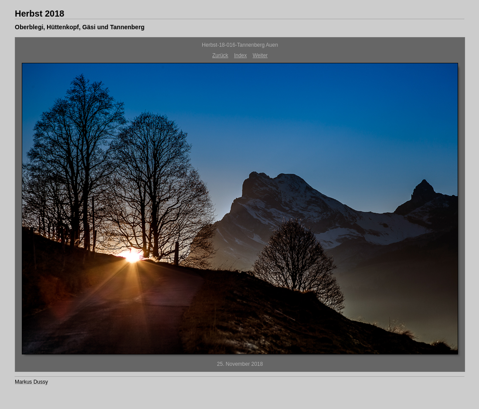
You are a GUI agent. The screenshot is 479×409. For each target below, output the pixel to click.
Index (240, 55)
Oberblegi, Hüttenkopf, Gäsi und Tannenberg (80, 27)
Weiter (260, 55)
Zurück (220, 55)
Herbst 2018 (39, 13)
